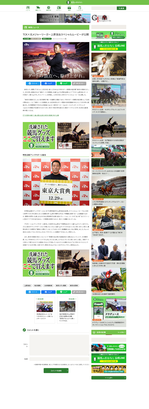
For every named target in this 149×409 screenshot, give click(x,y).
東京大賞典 (74, 285)
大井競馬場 (48, 285)
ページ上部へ (109, 378)
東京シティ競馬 (35, 39)
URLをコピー (79, 83)
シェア (48, 83)
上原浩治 (27, 285)
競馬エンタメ (46, 39)
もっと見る (121, 332)
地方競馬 (26, 39)
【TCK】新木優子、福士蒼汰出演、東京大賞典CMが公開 (41, 115)
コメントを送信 (56, 371)
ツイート (33, 83)
